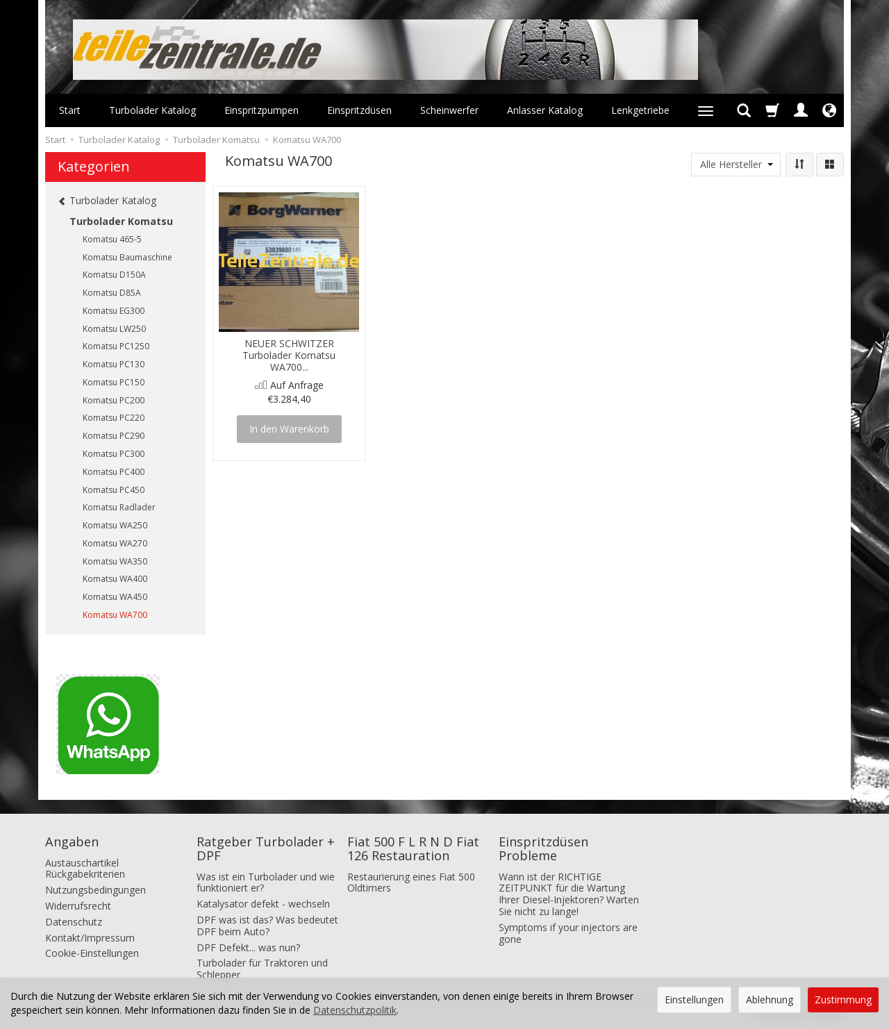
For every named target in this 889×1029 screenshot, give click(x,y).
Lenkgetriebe (640, 110)
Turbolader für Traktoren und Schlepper (262, 968)
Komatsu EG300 (113, 311)
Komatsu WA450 (115, 597)
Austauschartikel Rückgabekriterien (85, 868)
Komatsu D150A (114, 275)
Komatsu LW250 (114, 329)
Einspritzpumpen (261, 110)
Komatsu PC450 (113, 490)
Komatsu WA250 (115, 525)
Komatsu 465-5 (112, 239)
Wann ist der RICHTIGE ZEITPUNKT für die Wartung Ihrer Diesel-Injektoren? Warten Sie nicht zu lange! (569, 894)
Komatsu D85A (112, 293)
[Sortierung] (799, 164)
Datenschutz (73, 921)
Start (70, 110)
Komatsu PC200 (113, 400)
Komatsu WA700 (115, 615)
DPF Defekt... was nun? (248, 947)
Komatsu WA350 (115, 561)
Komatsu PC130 (113, 364)
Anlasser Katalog (545, 110)
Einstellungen (694, 999)
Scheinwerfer (449, 110)
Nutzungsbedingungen (95, 889)
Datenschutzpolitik (355, 1010)
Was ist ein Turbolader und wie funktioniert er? (266, 882)
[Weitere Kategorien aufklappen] (705, 110)
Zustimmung (843, 999)
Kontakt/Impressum (90, 937)
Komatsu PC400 (113, 472)
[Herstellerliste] (736, 164)
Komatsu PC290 (113, 436)
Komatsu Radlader (119, 507)
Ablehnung (769, 999)
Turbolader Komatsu (121, 221)
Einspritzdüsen (359, 110)
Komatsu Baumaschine (127, 257)
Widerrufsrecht (78, 905)
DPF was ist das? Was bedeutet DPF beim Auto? (267, 925)
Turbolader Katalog (152, 110)
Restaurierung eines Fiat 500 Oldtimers (411, 882)
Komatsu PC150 (113, 382)
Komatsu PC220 (113, 418)
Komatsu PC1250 (116, 346)
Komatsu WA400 (115, 579)
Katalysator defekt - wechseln (263, 903)
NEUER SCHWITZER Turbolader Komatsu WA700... (288, 355)
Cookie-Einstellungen (92, 953)
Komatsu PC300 (113, 454)
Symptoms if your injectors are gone (568, 933)
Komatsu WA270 (115, 543)
